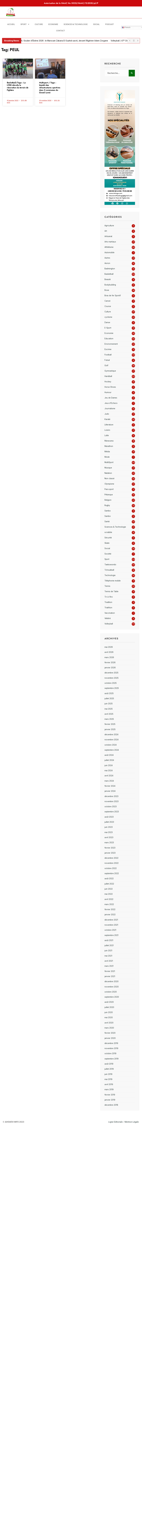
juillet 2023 (109, 822)
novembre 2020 (112, 987)
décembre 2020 (112, 981)
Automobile (109, 252)
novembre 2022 (112, 863)
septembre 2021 (111, 935)
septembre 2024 (112, 750)
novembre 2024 (112, 740)
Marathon (109, 446)
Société (108, 554)
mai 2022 (109, 894)
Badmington (110, 269)
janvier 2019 (110, 1100)
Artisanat (108, 236)
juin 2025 (109, 704)
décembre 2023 (111, 796)
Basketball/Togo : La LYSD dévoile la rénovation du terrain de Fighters (17, 86)
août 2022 (109, 878)
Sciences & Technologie (76, 24)
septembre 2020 (112, 997)
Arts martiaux (110, 242)
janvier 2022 (110, 914)
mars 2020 (109, 1028)
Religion (108, 500)
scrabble (108, 532)
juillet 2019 (109, 1069)
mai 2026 (109, 647)
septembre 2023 (112, 812)
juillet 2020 (109, 1007)
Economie (53, 24)
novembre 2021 (111, 925)
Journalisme (110, 408)
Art (106, 231)
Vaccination (110, 613)
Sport (24, 24)
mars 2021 (109, 966)
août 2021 (109, 940)
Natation (108, 473)
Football (108, 355)
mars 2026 (109, 657)
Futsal (107, 360)
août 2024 (109, 755)
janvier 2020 (110, 1038)
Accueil (11, 24)
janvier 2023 (110, 853)
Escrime (108, 349)
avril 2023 (109, 837)
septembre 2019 (112, 1059)
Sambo (108, 511)
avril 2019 (109, 1084)
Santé (107, 521)
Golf (106, 365)
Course (108, 306)
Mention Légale (132, 1122)
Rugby (107, 505)
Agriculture (109, 225)
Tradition (108, 602)
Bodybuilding (110, 285)
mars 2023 (109, 842)
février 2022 (110, 909)
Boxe (107, 290)
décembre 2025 (111, 673)
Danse (107, 322)
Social (96, 24)
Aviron (107, 263)
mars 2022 (109, 904)
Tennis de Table (111, 591)
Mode (107, 457)
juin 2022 (109, 889)
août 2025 (109, 693)
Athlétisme (109, 247)
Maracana (109, 441)
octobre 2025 (111, 683)
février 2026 (110, 662)
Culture (39, 24)
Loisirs (107, 430)
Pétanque (109, 494)
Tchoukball (109, 570)
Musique (108, 468)
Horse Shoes (110, 387)
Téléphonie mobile (113, 581)
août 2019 (109, 1064)
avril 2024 (109, 776)
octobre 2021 (110, 930)
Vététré (108, 618)
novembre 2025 (112, 678)
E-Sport (108, 328)
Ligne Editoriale (115, 1122)
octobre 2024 (111, 745)
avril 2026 (109, 652)
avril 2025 (109, 714)
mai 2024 (109, 770)
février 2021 (110, 971)
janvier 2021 (110, 976)
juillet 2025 (109, 698)
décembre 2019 (111, 1043)
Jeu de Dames (111, 398)
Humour (108, 392)
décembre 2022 (111, 858)
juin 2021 (108, 950)
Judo (107, 414)
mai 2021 (108, 956)
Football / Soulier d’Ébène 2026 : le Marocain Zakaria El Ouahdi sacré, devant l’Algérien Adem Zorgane (63, 40)
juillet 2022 (109, 884)
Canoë (107, 301)
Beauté (108, 279)
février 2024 (110, 786)
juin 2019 (108, 1074)
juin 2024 (109, 765)
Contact (60, 31)
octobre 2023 (111, 806)
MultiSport (109, 462)
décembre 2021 (111, 920)
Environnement (111, 344)
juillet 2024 (109, 760)
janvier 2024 (110, 791)
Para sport (109, 489)
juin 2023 (109, 827)
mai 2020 (109, 1017)
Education (109, 338)
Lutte (107, 435)
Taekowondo (110, 564)
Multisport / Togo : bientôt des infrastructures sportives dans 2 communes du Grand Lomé (49, 87)
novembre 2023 (112, 801)
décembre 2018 (111, 1105)
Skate (107, 543)
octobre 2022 (111, 868)
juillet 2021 (109, 945)
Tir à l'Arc (109, 597)
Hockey (108, 382)
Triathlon (108, 607)
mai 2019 (108, 1079)
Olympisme (109, 484)
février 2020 (110, 1033)
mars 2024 (109, 781)
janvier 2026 (110, 667)
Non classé (109, 478)
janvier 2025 (110, 729)
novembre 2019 (111, 1048)
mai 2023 (109, 832)
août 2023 (109, 817)
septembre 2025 (112, 688)
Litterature (109, 425)
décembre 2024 (111, 734)
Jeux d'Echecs (111, 403)
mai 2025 (109, 709)
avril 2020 (109, 1023)
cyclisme (108, 317)
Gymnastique (110, 371)
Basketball (109, 274)
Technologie (110, 575)
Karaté (107, 419)
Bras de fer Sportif (113, 295)
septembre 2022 (112, 873)
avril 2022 (109, 899)
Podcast (109, 24)
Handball (108, 376)
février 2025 (110, 724)
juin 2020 (109, 1012)
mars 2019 (109, 1089)
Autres (107, 258)
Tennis (107, 586)
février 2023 (110, 848)
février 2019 (110, 1095)
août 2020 (109, 1002)
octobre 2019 (110, 1053)
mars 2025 (109, 719)
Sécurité (108, 538)
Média (107, 451)
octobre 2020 (111, 992)
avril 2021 (109, 961)
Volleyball (109, 624)
